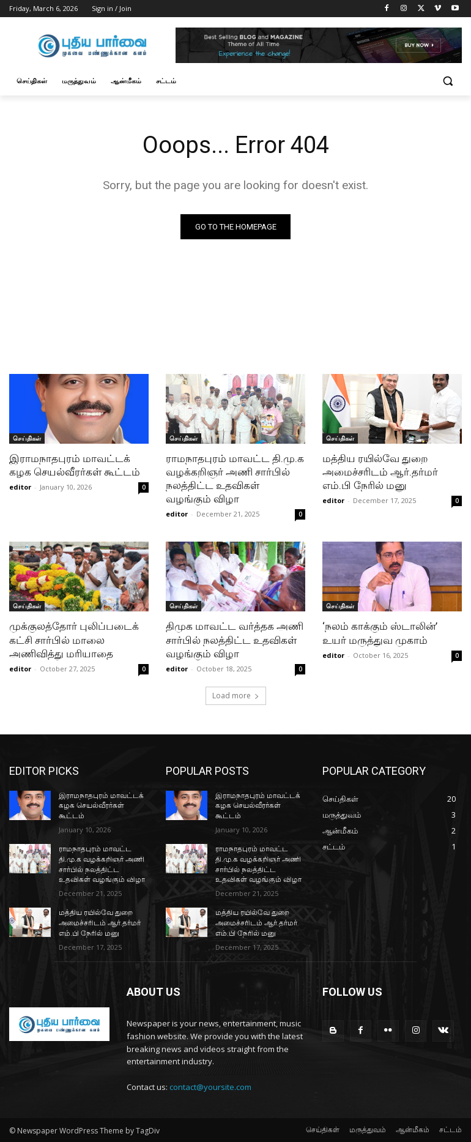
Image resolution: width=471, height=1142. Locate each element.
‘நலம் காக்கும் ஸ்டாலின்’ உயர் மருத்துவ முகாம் (379, 633)
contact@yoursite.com (210, 1086)
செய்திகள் (27, 438)
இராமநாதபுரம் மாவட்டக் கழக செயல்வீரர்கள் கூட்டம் (74, 465)
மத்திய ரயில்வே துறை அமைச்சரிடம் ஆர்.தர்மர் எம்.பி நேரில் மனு (380, 471)
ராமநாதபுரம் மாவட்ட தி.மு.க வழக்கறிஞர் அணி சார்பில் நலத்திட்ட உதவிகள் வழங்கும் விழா (235, 478)
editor (20, 486)
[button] (447, 81)
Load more (235, 695)
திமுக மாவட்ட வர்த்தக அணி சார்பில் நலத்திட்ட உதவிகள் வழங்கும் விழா (234, 639)
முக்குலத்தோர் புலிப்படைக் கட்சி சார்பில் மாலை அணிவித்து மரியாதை (74, 639)
